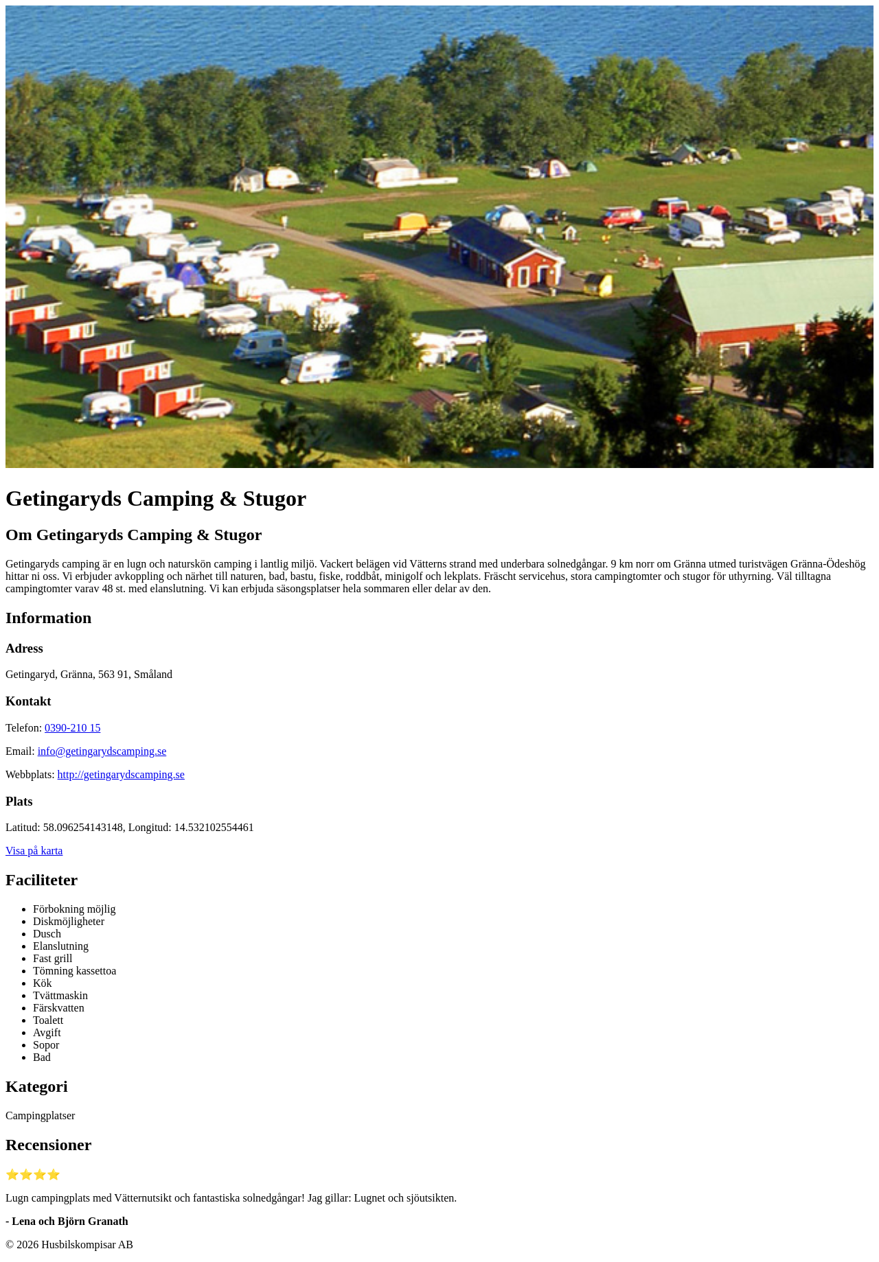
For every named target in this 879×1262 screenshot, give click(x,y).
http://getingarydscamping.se (121, 774)
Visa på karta (33, 850)
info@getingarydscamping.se (102, 751)
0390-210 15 (72, 728)
